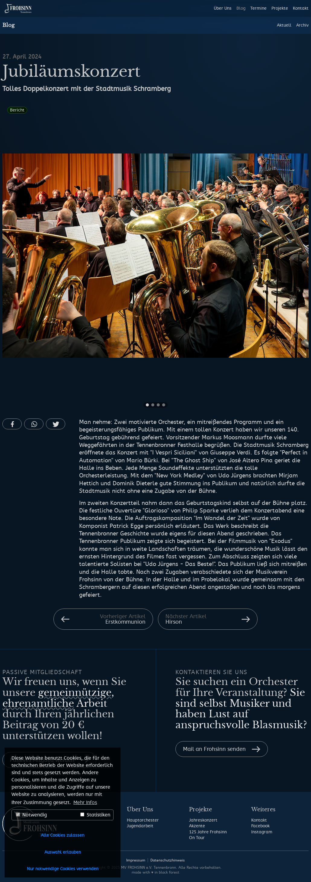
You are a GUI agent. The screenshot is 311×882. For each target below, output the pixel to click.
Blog (240, 8)
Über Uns (223, 8)
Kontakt (301, 8)
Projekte (279, 8)
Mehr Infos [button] (85, 803)
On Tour (197, 837)
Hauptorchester (143, 820)
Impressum (135, 860)
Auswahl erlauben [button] (62, 852)
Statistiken (95, 815)
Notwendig (31, 815)
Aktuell (284, 25)
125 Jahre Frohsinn (208, 832)
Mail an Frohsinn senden (214, 749)
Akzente (197, 826)
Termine (258, 8)
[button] (12, 423)
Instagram (261, 832)
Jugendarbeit (140, 826)
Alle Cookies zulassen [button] (62, 835)
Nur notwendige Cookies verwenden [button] (62, 868)
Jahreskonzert (203, 820)
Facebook (260, 826)
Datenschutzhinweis (167, 860)
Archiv (302, 25)
